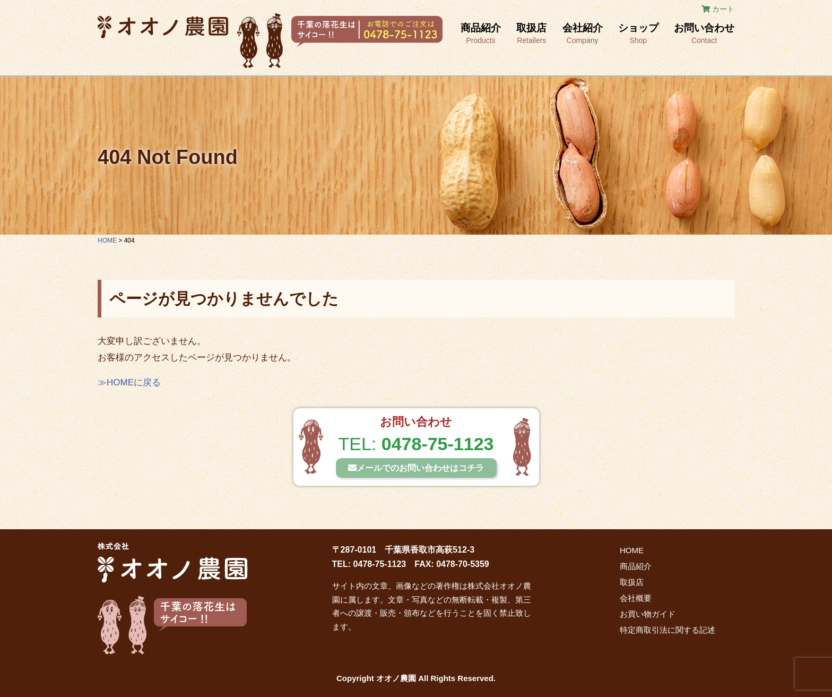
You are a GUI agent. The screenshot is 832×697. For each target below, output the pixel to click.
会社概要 (636, 598)
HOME (632, 550)
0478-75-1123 (438, 444)
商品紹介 (481, 34)
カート (717, 9)
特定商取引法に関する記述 (667, 629)
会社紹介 (582, 34)
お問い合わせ (704, 34)
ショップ (638, 34)
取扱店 (531, 34)
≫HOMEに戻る (129, 382)
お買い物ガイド (647, 613)
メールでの (416, 467)
